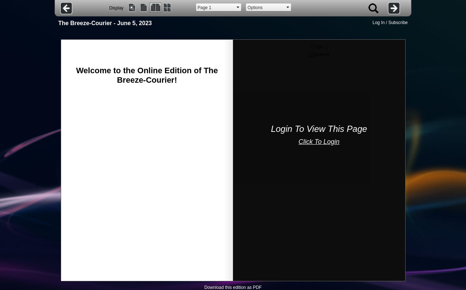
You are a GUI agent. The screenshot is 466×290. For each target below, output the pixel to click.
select (238, 7)
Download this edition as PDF (232, 287)
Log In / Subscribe (390, 22)
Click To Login (319, 141)
